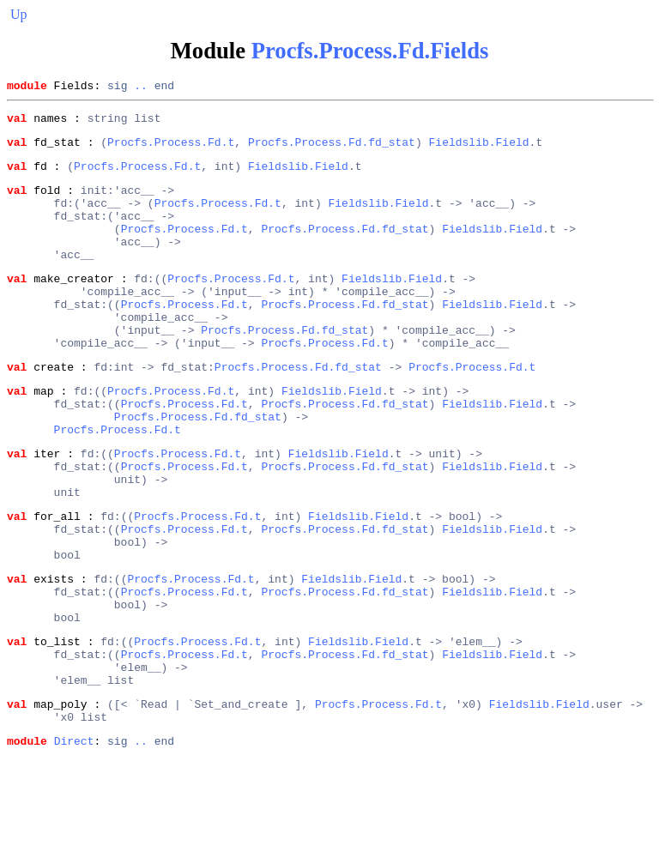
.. (141, 87)
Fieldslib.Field (478, 149)
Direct (74, 843)
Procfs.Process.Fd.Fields (370, 50)
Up (18, 14)
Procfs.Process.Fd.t (170, 149)
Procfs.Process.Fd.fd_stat (331, 149)
